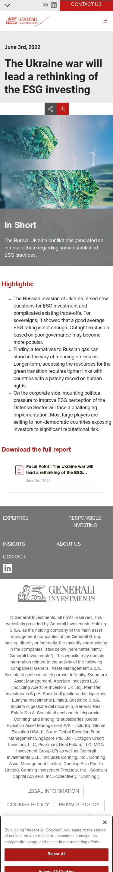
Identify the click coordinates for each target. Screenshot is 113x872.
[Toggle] (105, 21)
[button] (45, 5)
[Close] (104, 831)
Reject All (56, 864)
